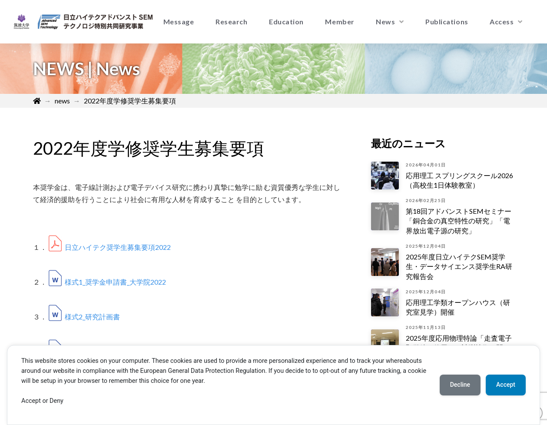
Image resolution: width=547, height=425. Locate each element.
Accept (505, 384)
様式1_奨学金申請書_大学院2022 (115, 282)
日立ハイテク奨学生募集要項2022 (118, 247)
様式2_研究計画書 (92, 316)
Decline (460, 384)
